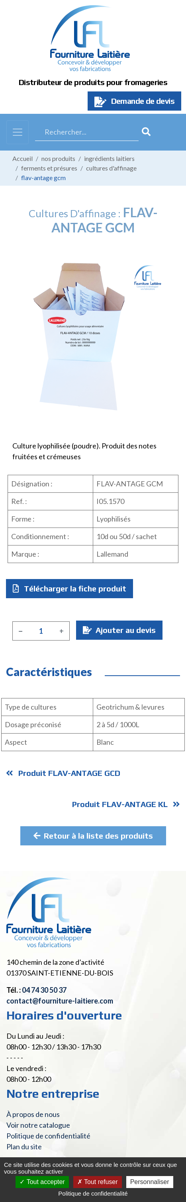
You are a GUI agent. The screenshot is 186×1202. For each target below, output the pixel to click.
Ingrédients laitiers (109, 158)
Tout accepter (42, 1181)
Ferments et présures (49, 168)
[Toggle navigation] (17, 132)
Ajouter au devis (119, 630)
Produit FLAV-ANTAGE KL (126, 804)
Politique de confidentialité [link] (92, 1193)
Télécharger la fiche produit (69, 588)
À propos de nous (33, 1114)
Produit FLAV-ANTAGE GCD (63, 773)
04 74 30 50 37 (44, 990)
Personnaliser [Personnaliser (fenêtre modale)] (149, 1181)
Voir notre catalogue (38, 1125)
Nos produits (58, 158)
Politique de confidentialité (48, 1135)
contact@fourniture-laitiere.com (59, 1000)
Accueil (22, 158)
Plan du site (24, 1146)
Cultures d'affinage (111, 168)
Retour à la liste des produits (93, 835)
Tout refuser (97, 1181)
